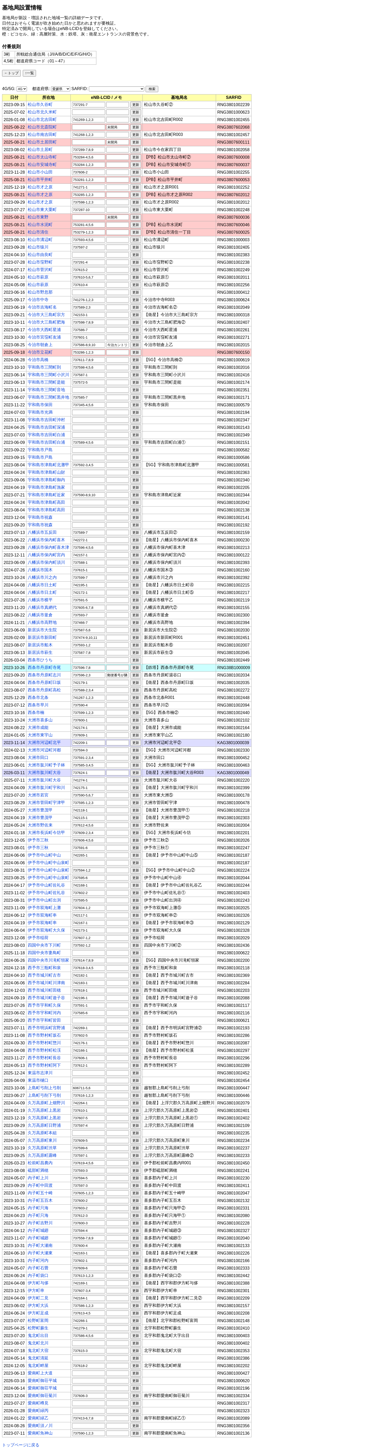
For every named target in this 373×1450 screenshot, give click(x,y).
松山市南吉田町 (42, 134)
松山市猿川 (38, 247)
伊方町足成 (38, 1313)
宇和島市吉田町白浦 (46, 435)
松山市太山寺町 (42, 157)
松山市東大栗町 (42, 209)
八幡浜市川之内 (42, 577)
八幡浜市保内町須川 (46, 562)
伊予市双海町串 (42, 915)
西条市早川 (38, 705)
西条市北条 (38, 697)
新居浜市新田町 (42, 637)
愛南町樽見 (38, 1403)
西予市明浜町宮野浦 (46, 1028)
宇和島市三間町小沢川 (48, 374)
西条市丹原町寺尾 (44, 667)
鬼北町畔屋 (38, 1365)
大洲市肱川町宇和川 (46, 787)
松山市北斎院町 (42, 127)
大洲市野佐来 (40, 825)
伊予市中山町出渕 (44, 900)
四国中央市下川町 (44, 945)
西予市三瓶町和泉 (44, 967)
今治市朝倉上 (40, 344)
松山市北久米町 (42, 112)
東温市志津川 (40, 1073)
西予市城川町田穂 (44, 990)
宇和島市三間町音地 (46, 389)
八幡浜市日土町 (42, 585)
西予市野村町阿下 (44, 1065)
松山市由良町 (40, 254)
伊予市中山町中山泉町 (48, 862)
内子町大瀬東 (40, 1253)
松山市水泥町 (40, 224)
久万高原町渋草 (42, 1148)
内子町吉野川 (40, 1223)
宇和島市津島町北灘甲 (48, 465)
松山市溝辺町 (40, 239)
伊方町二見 (38, 1298)
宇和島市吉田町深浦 (46, 427)
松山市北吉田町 (42, 119)
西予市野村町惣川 (44, 1043)
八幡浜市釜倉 (40, 615)
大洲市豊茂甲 (40, 810)
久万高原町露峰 (42, 1155)
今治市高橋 (38, 359)
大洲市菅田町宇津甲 (46, 802)
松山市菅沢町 (40, 269)
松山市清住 (38, 232)
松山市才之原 (40, 187)
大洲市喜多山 (40, 720)
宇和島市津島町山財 (46, 472)
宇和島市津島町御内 (46, 480)
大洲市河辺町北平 (44, 742)
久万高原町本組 (42, 1133)
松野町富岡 (38, 1320)
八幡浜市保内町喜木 (46, 540)
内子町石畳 (38, 1268)
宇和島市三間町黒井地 (48, 397)
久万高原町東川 (42, 1140)
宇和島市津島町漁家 (46, 487)
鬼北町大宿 (38, 1350)
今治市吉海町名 (42, 307)
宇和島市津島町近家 (46, 495)
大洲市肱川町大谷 (44, 772)
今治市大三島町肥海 (46, 322)
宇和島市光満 (40, 412)
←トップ (11, 73)
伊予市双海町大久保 (46, 930)
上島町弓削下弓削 (44, 1095)
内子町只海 (38, 1208)
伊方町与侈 (38, 1283)
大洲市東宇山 (40, 735)
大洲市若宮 (38, 795)
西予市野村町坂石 (44, 1035)
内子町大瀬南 (40, 1245)
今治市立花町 (40, 352)
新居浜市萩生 (40, 652)
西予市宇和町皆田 (44, 1020)
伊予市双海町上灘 (44, 907)
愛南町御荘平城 (42, 1380)
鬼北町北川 (38, 1343)
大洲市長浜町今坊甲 (46, 832)
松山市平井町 (40, 179)
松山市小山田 (40, 172)
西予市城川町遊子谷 (46, 997)
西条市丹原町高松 (44, 690)
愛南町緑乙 (38, 1418)
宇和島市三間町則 (44, 367)
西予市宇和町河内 (44, 1012)
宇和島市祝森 (40, 517)
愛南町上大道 (40, 1373)
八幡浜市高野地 (42, 622)
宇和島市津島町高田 (46, 502)
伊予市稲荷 (38, 937)
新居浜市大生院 (42, 630)
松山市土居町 (40, 149)
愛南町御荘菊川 (42, 1395)
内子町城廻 (38, 1230)
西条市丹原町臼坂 (44, 682)
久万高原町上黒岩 (44, 1110)
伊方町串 (36, 1290)
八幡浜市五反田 (42, 532)
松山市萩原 (38, 277)
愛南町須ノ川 (40, 1425)
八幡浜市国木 (40, 570)
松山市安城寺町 (42, 164)
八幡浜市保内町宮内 (46, 555)
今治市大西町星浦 (44, 329)
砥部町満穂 (38, 1170)
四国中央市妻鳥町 (44, 952)
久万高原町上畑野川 (46, 1103)
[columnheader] (14, 97)
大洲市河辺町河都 (44, 750)
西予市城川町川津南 (46, 982)
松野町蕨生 (38, 1328)
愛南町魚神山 (40, 1433)
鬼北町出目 (38, 1335)
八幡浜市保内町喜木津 (48, 547)
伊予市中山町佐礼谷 (46, 885)
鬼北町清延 (38, 1358)
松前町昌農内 (40, 1163)
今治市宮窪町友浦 (44, 337)
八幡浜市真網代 (42, 607)
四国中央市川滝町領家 (48, 960)
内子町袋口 (38, 1275)
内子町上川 (38, 1178)
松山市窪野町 (40, 262)
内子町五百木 (40, 1200)
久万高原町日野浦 (44, 1125)
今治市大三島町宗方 (46, 314)
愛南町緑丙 (38, 1410)
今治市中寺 (38, 299)
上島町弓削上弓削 (44, 1088)
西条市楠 (36, 712)
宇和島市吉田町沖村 (46, 420)
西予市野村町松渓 (44, 1050)
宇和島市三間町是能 (46, 382)
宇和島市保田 (40, 404)
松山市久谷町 (40, 104)
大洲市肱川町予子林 (46, 765)
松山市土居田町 (42, 142)
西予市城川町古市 (44, 975)
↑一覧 (29, 73)
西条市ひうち (40, 660)
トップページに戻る (20, 1445)
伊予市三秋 (38, 840)
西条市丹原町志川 (44, 675)
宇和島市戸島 (40, 450)
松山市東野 (38, 217)
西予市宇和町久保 (44, 1005)
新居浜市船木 (40, 645)
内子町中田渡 (40, 1185)
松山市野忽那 (40, 292)
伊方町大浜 (38, 1305)
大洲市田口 (38, 757)
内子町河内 (38, 1260)
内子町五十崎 (40, 1193)
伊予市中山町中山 (44, 855)
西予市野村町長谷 (44, 1058)
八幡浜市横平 (40, 600)
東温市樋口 (38, 1080)
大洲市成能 (38, 727)
